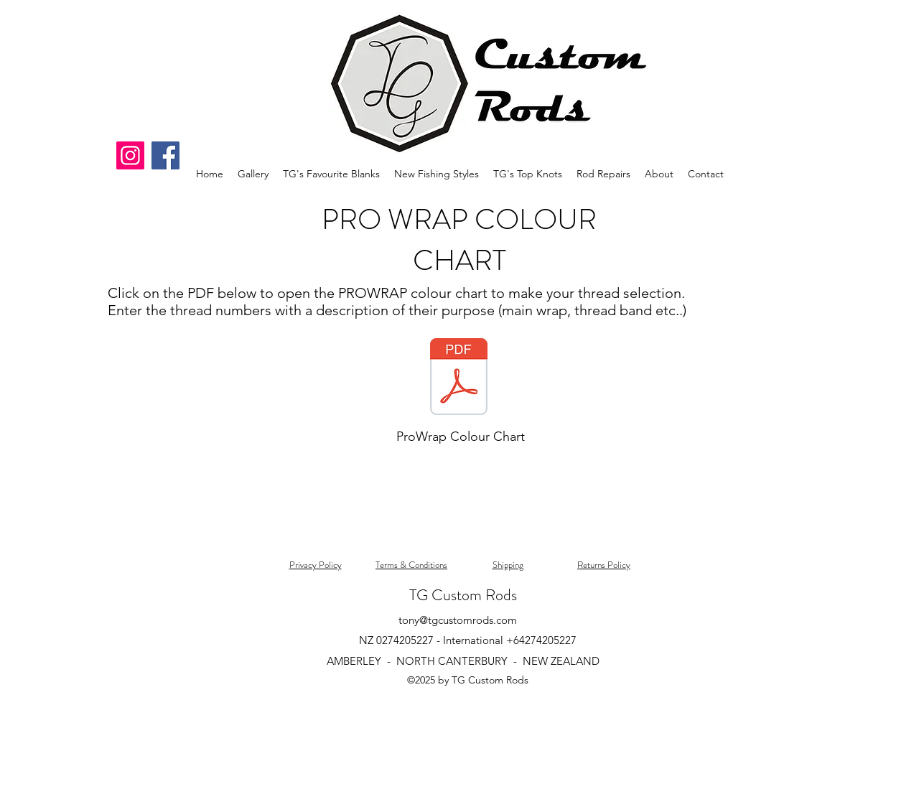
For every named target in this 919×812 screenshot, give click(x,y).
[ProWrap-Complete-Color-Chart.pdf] (458, 378)
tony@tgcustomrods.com (457, 620)
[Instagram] (130, 155)
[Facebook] (165, 155)
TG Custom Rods (463, 595)
